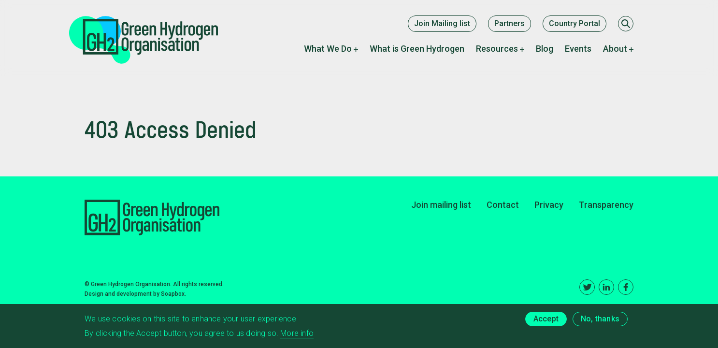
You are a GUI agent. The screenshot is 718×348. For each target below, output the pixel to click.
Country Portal (574, 23)
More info (297, 335)
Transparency (606, 205)
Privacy (548, 205)
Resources (497, 49)
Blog (544, 49)
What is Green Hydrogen (417, 49)
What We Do (328, 49)
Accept (546, 320)
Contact (503, 205)
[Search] (625, 23)
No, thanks (600, 320)
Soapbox (173, 293)
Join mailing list (441, 205)
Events (578, 49)
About (615, 49)
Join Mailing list (442, 23)
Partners (509, 23)
